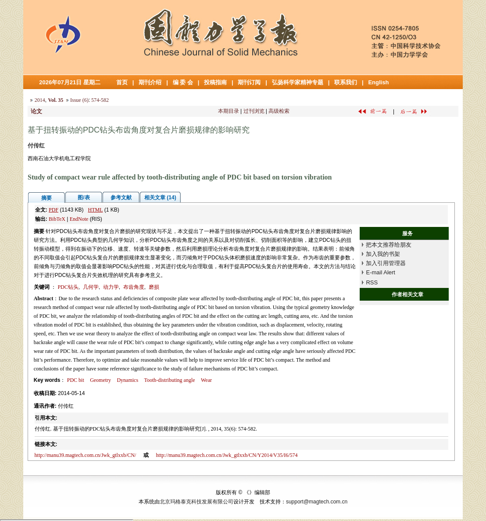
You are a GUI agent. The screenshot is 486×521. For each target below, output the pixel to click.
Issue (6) (79, 100)
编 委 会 (183, 82)
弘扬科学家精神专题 (297, 82)
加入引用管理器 (386, 263)
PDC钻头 (67, 287)
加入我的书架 (383, 254)
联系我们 (345, 82)
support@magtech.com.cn (316, 502)
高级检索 (278, 111)
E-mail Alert (380, 272)
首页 (122, 82)
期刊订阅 (249, 82)
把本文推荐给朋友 (388, 244)
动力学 (111, 287)
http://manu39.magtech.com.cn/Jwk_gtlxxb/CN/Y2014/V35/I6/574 (227, 455)
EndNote (79, 219)
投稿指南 (215, 82)
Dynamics (127, 380)
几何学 (91, 287)
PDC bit (75, 380)
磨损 (154, 287)
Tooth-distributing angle (169, 380)
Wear (206, 380)
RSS (372, 282)
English (378, 82)
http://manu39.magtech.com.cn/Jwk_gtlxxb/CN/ (85, 455)
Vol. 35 (55, 100)
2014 (40, 100)
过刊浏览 (253, 111)
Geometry (100, 380)
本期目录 (228, 111)
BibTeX (57, 219)
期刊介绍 (150, 82)
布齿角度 (133, 287)
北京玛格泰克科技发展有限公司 (196, 502)
